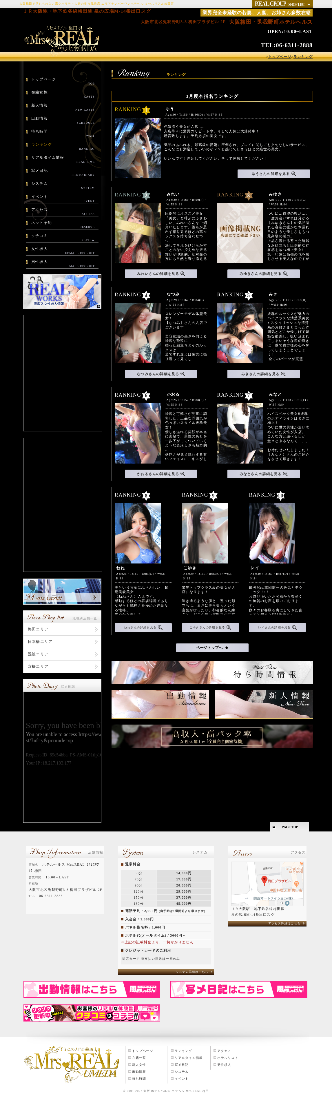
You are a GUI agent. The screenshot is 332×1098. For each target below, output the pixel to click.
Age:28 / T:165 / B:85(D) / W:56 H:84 (140, 573)
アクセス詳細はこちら (284, 923)
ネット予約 (63, 224)
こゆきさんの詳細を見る (210, 627)
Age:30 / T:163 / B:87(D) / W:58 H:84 (274, 573)
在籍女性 (63, 94)
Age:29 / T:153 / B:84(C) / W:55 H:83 (207, 573)
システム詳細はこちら (192, 971)
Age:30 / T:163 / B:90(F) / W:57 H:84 (288, 399)
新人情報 (63, 107)
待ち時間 (63, 133)
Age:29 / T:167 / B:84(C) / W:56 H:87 (185, 299)
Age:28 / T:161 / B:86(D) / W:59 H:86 (288, 299)
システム (63, 185)
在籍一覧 (139, 1057)
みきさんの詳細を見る (263, 374)
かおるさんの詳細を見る (161, 474)
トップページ (63, 81)
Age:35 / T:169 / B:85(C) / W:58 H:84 (288, 199)
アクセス (63, 211)
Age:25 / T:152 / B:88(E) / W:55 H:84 (186, 399)
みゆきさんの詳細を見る (264, 273)
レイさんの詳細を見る (277, 627)
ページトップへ (212, 647)
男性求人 (63, 264)
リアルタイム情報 (63, 159)
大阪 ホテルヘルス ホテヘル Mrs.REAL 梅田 (176, 1090)
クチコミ (63, 238)
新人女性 (139, 1064)
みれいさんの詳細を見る (161, 273)
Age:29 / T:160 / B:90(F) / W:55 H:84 (186, 199)
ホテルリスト (227, 1057)
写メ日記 (63, 172)
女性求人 (63, 251)
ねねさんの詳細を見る (143, 627)
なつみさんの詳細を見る (161, 374)
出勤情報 (63, 120)
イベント (63, 198)
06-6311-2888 (294, 45)
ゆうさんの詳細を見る (274, 174)
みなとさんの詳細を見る (264, 474)
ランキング (63, 146)
